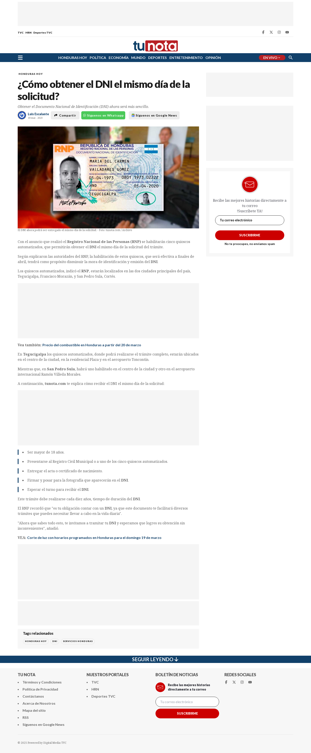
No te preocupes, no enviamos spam (250, 244)
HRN (28, 32)
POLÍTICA (98, 57)
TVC (21, 32)
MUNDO (138, 57)
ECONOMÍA (119, 57)
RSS (26, 717)
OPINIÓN (213, 57)
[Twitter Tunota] (271, 32)
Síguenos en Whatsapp (103, 115)
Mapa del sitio (34, 710)
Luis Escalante (38, 114)
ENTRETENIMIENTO (186, 57)
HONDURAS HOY (72, 57)
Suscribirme (249, 235)
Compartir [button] (65, 115)
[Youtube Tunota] (287, 32)
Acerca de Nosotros (39, 703)
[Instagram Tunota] (279, 32)
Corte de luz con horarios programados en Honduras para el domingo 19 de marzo (94, 537)
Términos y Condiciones (42, 682)
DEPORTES (157, 57)
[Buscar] (290, 57)
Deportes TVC (42, 32)
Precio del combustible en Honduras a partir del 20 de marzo (91, 345)
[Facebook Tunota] (263, 32)
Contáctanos (33, 696)
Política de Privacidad (40, 689)
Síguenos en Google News (154, 115)
